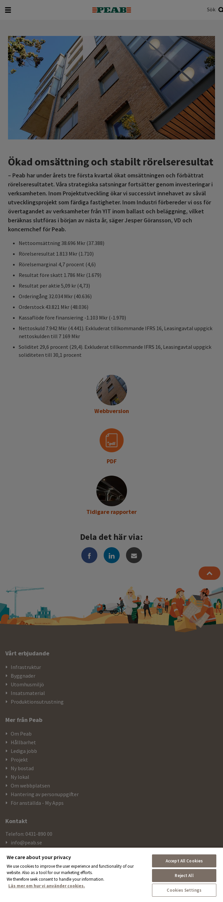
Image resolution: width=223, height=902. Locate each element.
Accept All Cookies (184, 861)
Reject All (184, 875)
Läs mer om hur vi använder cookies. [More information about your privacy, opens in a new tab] (46, 886)
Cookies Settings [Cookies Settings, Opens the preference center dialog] (184, 890)
